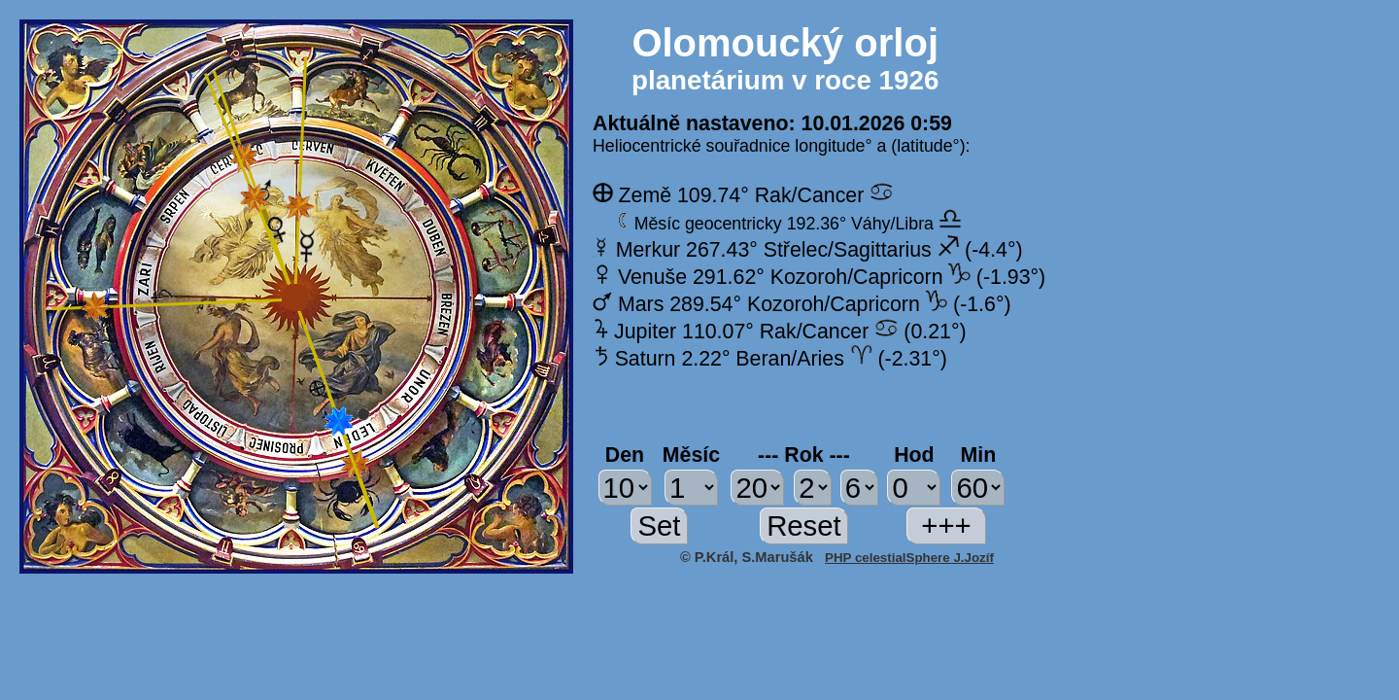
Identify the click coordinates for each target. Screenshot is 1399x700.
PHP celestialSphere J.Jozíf (909, 557)
